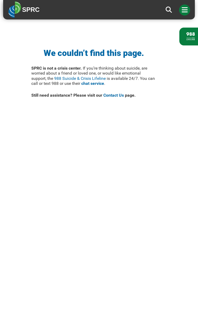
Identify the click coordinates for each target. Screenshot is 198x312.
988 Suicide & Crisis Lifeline (80, 78)
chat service (92, 83)
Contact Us (113, 95)
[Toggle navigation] (184, 9)
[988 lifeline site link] (188, 36)
